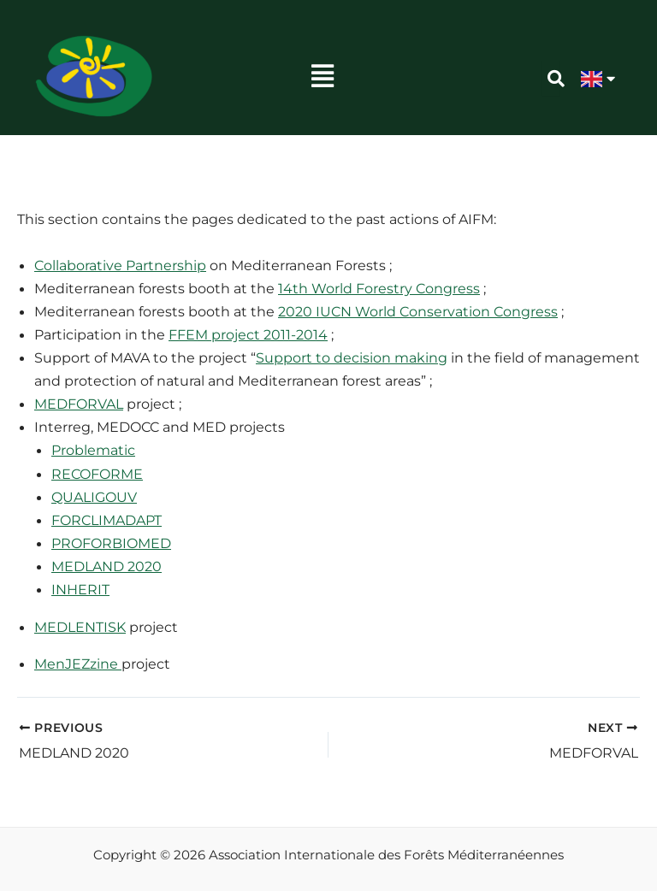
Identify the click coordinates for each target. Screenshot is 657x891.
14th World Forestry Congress (379, 288)
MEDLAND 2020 (106, 566)
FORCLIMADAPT (106, 519)
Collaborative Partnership (120, 265)
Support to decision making (351, 357)
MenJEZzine (77, 663)
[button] (323, 76)
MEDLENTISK (80, 626)
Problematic (93, 449)
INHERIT (80, 589)
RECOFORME (97, 473)
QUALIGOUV (94, 496)
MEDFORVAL (78, 403)
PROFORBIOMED (111, 543)
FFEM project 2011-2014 (248, 334)
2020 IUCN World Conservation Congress (418, 311)
